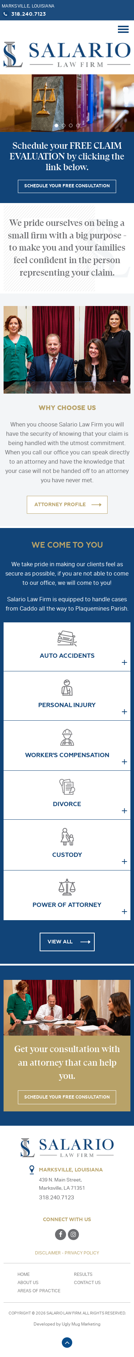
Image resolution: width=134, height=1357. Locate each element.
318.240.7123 (24, 14)
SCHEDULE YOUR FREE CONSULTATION (67, 186)
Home (24, 1274)
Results (83, 1274)
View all (60, 941)
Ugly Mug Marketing (81, 1323)
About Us (28, 1282)
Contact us (87, 1282)
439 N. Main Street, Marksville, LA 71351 (63, 1184)
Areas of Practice (39, 1290)
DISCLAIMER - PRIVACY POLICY (67, 1252)
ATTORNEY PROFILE (60, 504)
